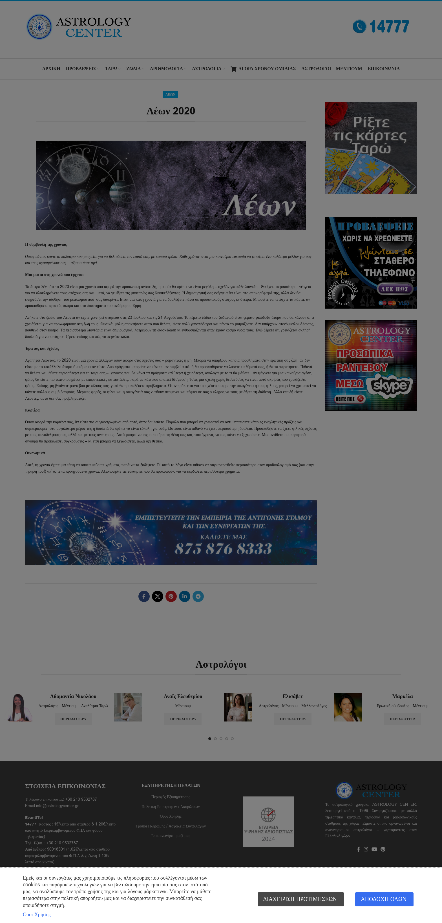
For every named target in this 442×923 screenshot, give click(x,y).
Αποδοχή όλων (383, 899)
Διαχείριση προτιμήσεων (300, 899)
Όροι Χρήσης (36, 914)
